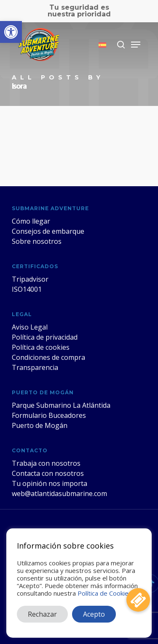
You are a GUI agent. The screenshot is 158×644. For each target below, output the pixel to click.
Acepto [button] (94, 614)
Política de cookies (41, 347)
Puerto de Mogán (39, 425)
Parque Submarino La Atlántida (61, 405)
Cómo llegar (31, 221)
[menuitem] (102, 44)
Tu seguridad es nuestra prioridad (79, 10)
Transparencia (35, 367)
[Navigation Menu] (135, 44)
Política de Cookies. (105, 593)
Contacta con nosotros (48, 473)
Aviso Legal (30, 327)
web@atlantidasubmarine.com (59, 493)
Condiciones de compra (48, 357)
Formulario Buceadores (49, 415)
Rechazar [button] (42, 614)
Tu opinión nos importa (49, 483)
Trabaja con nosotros (46, 463)
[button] (11, 32)
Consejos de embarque (48, 231)
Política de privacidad (45, 337)
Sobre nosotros (37, 241)
